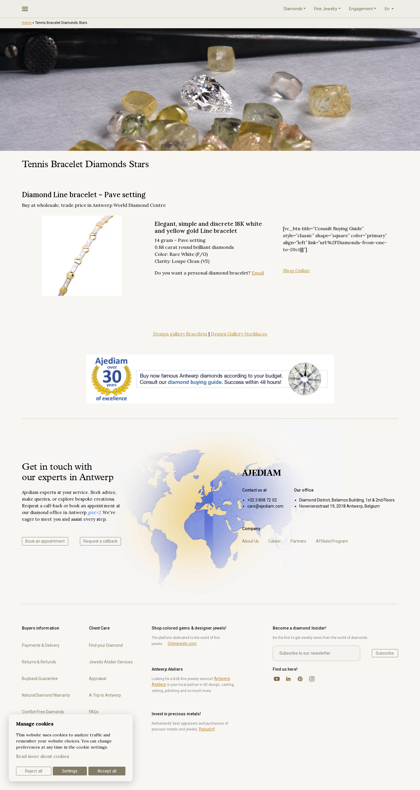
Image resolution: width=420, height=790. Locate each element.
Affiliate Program (332, 541)
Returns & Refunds (39, 662)
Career (274, 541)
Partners (298, 541)
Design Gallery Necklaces (239, 334)
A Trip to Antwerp (105, 695)
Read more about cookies (42, 756)
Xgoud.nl (207, 729)
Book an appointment (45, 541)
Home (27, 23)
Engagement (361, 8)
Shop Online (296, 270)
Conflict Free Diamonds (43, 711)
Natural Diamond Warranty (46, 695)
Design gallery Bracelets (180, 334)
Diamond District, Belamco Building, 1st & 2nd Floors (347, 500)
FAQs (94, 711)
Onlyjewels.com (182, 643)
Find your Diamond (106, 645)
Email (258, 273)
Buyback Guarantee (40, 678)
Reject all (33, 771)
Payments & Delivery (40, 645)
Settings (70, 771)
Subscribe (385, 653)
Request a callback (100, 541)
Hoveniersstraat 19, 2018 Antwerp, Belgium (339, 506)
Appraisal (97, 678)
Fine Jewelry (325, 8)
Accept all (106, 771)
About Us (250, 541)
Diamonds (293, 8)
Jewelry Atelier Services (111, 662)
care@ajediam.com (265, 506)
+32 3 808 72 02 (262, 500)
